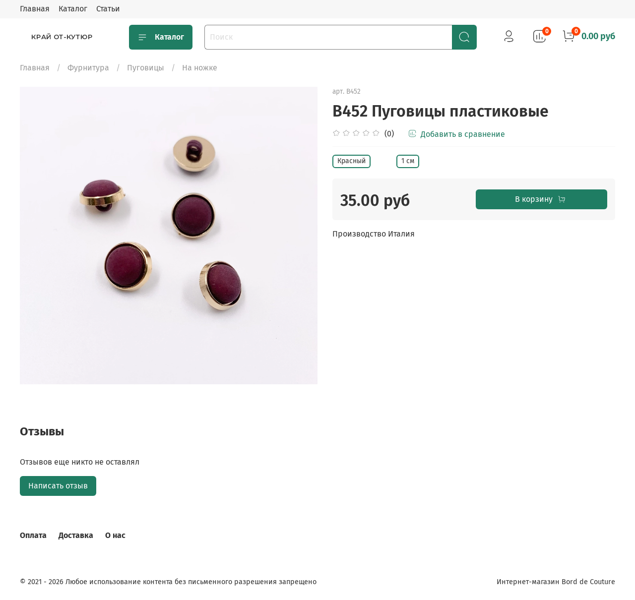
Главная (35, 8)
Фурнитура (88, 67)
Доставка (76, 535)
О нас (115, 535)
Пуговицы (145, 67)
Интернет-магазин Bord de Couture (556, 582)
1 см (407, 161)
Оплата (33, 535)
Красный (351, 161)
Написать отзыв (58, 485)
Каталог (73, 8)
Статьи (108, 8)
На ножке (199, 67)
